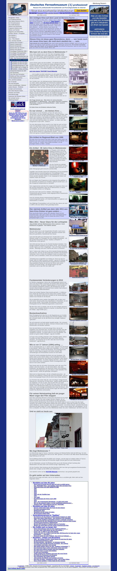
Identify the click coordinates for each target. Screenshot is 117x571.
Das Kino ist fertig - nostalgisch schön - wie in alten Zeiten (52, 559)
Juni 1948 (37, 497)
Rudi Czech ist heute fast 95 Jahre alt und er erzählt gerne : (52, 484)
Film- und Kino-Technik (15, 40)
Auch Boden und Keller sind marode (45, 545)
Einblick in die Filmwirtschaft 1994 (19, 56)
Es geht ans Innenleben (41, 552)
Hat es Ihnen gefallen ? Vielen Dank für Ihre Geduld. (49, 561)
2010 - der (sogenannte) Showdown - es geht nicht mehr (51, 501)
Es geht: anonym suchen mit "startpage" (17, 109)
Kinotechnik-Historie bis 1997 (18, 71)
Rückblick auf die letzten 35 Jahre (44, 512)
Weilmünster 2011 (39, 510)
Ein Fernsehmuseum (14, 23)
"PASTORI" (44, 71)
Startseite (40, 13)
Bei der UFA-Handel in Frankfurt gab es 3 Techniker (49, 524)
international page (13, 94)
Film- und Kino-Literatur (15, 80)
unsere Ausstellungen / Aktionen (17, 85)
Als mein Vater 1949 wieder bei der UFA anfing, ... (49, 530)
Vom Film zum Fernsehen (17, 74)
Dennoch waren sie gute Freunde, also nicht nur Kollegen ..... (52, 536)
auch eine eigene (35, 71)
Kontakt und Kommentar (15, 89)
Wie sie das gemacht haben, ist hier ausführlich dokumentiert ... (53, 503)
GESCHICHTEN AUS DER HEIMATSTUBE (46, 487)
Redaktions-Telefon (86, 565)
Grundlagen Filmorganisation (18, 53)
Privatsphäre (78, 565)
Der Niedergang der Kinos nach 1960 (45, 498)
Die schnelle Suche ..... (15, 98)
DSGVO (72, 565)
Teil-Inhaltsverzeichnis (16, 78)
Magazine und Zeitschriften (16, 31)
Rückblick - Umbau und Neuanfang (21, 69)
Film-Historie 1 (12, 35)
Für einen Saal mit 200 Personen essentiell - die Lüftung (51, 543)
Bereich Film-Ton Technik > (17, 47)
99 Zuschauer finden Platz (42, 513)
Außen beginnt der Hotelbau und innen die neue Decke (50, 553)
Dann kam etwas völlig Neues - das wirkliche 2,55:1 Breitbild (52, 518)
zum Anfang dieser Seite (16, 568)
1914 (35, 490)
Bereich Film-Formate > (16, 42)
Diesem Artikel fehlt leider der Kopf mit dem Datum (49, 508)
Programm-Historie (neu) (15, 28)
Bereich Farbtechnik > (16, 44)
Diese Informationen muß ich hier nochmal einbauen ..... (51, 528)
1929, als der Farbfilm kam (42, 494)
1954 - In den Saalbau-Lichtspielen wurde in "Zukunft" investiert (53, 519)
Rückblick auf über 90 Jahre (19, 63)
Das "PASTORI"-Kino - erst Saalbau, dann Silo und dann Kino (52, 486)
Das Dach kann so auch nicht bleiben (45, 550)
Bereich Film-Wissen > (16, 49)
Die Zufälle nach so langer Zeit (20, 67)
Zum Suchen (82, 10)
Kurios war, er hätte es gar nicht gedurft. (46, 531)
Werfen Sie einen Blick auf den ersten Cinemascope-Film (51, 525)
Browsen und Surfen (14, 92)
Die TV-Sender (13, 82)
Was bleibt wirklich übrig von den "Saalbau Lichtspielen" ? (52, 546)
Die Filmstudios (14, 72)
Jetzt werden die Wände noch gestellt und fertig (48, 558)
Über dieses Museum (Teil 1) (16, 21)
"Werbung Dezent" (14, 100)
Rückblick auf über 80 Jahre (19, 62)
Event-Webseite (52, 71)
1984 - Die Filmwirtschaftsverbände (20, 58)
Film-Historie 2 (12, 37)
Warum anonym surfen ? (18, 120)
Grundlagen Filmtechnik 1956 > (18, 51)
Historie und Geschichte (15, 26)
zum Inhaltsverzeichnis (15, 19)
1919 (35, 493)
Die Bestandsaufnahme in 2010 (43, 540)
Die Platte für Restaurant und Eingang (45, 555)
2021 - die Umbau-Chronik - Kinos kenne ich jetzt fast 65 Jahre (53, 539)
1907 (35, 488)
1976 (35, 500)
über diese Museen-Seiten (16, 90)
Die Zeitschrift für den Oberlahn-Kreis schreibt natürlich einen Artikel (55, 521)
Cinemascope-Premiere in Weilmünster (46, 522)
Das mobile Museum (14, 24)
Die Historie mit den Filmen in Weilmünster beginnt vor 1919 (52, 517)
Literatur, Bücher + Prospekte (17, 33)
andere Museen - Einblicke (16, 87)
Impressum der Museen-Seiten (17, 96)
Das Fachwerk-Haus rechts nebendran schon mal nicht (50, 548)
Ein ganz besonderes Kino (42, 509)
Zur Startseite (21, 565)
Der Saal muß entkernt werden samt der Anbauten (49, 549)
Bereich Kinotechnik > (16, 46)
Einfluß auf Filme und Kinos (17, 76)
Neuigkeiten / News (14, 17)
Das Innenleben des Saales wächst (44, 556)
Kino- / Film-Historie (14, 39)
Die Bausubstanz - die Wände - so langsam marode (49, 542)
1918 (35, 491)
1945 (35, 496)
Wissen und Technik (14, 30)
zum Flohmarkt (95, 565)
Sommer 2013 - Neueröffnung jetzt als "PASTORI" (49, 504)
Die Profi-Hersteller (14, 83)
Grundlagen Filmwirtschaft (17, 54)
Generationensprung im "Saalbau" (21, 65)
